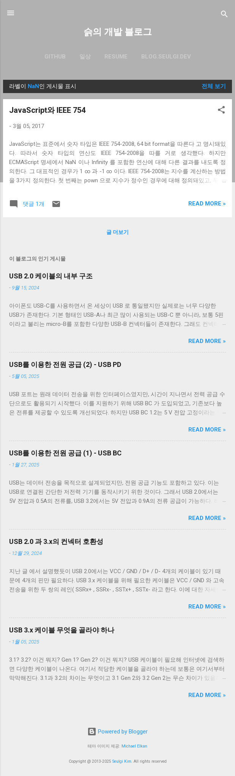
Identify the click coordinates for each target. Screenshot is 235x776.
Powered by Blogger (117, 731)
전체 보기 (214, 86)
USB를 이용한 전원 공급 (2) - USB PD (65, 364)
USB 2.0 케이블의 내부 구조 (51, 276)
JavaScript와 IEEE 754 (47, 110)
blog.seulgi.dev (166, 56)
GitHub (55, 56)
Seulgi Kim (121, 761)
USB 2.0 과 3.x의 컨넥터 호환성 (56, 541)
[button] (221, 111)
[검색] (224, 15)
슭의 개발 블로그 (118, 32)
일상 (85, 56)
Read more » (207, 203)
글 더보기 (117, 232)
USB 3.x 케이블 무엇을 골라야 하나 (61, 630)
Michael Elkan (134, 746)
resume (116, 56)
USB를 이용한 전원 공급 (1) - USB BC (65, 453)
